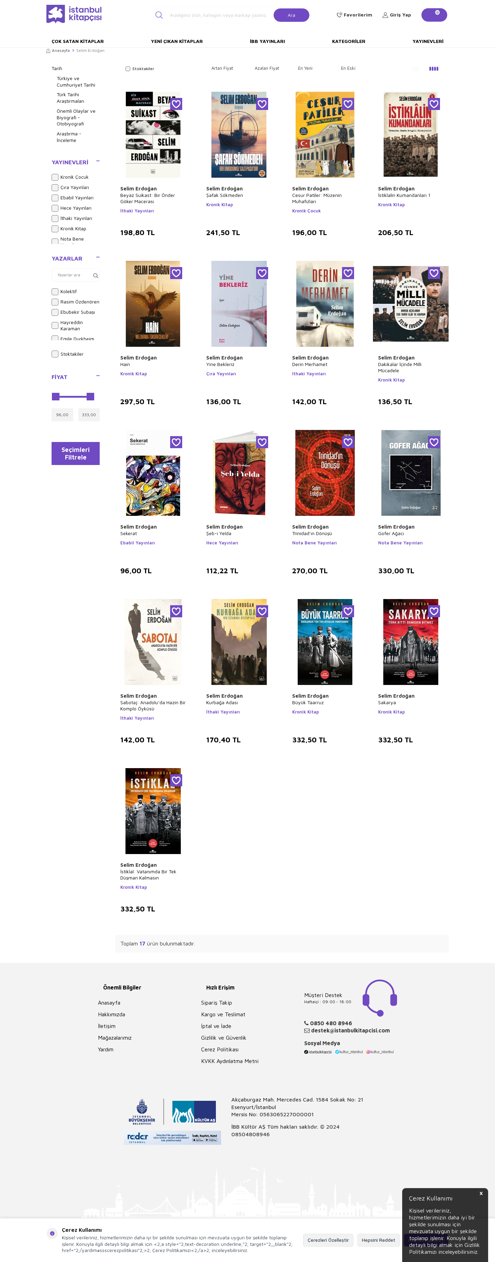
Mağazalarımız (115, 1037)
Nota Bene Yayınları (68, 242)
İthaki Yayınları (72, 218)
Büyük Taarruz (308, 702)
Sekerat (128, 533)
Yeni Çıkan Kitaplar (177, 41)
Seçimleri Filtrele (76, 455)
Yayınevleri (427, 41)
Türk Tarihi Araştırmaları (70, 97)
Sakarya (387, 702)
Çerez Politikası (220, 1049)
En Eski (348, 68)
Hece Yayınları (71, 208)
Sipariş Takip (216, 1002)
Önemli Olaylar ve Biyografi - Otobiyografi (76, 117)
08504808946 (250, 1134)
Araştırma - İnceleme (69, 137)
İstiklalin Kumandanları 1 (404, 195)
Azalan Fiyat (267, 68)
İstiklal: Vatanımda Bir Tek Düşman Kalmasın (148, 874)
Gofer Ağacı (391, 533)
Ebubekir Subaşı (73, 312)
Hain (125, 364)
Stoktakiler (68, 354)
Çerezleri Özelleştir (328, 1240)
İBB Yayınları (267, 41)
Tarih (57, 68)
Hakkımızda (111, 1014)
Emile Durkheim (73, 338)
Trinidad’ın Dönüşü (312, 533)
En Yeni (305, 68)
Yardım (105, 1049)
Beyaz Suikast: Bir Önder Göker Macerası (147, 198)
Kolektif (64, 291)
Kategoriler (348, 41)
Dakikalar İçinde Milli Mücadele (399, 367)
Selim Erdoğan (138, 188)
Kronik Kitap (69, 228)
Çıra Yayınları (70, 187)
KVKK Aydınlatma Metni (229, 1061)
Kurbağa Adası (222, 702)
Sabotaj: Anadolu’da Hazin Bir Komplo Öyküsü (153, 705)
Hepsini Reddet (378, 1240)
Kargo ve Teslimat (223, 1014)
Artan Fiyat (222, 68)
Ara (291, 15)
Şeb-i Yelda (218, 533)
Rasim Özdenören (75, 302)
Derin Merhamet (309, 364)
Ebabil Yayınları (73, 198)
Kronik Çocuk (70, 177)
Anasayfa (58, 50)
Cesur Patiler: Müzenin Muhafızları (317, 198)
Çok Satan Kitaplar (78, 41)
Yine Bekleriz (220, 364)
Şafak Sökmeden (224, 195)
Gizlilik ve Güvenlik (223, 1037)
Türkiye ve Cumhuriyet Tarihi (76, 81)
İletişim (107, 1026)
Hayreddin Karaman (67, 325)
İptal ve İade (216, 1026)
